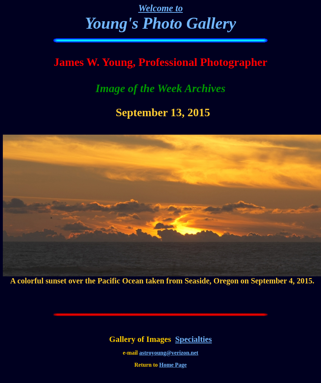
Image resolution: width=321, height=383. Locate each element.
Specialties (193, 339)
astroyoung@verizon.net (168, 353)
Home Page (173, 365)
